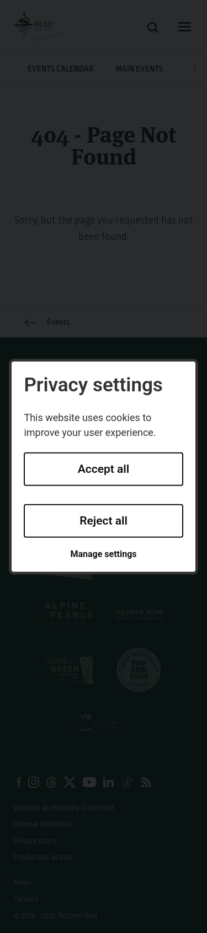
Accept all (104, 469)
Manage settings (103, 554)
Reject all (103, 520)
